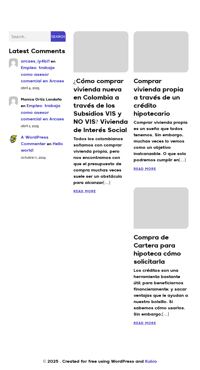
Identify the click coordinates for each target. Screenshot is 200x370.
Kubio (151, 362)
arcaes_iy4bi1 (35, 61)
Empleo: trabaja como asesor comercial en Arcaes (42, 74)
